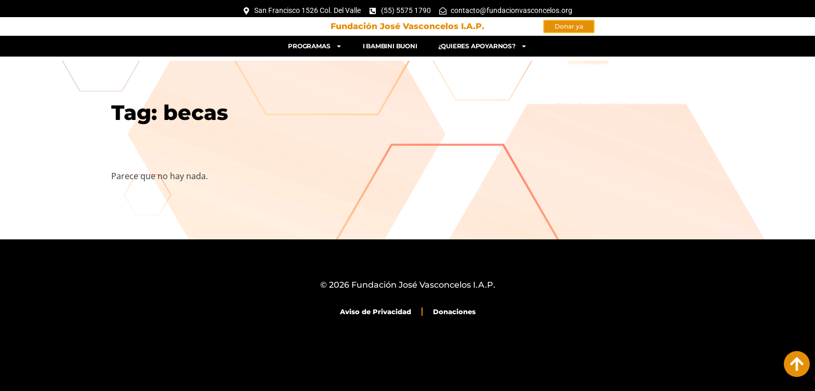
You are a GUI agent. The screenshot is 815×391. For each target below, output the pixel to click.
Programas (314, 44)
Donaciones (454, 311)
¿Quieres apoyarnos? (482, 44)
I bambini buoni (390, 44)
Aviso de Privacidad (375, 311)
